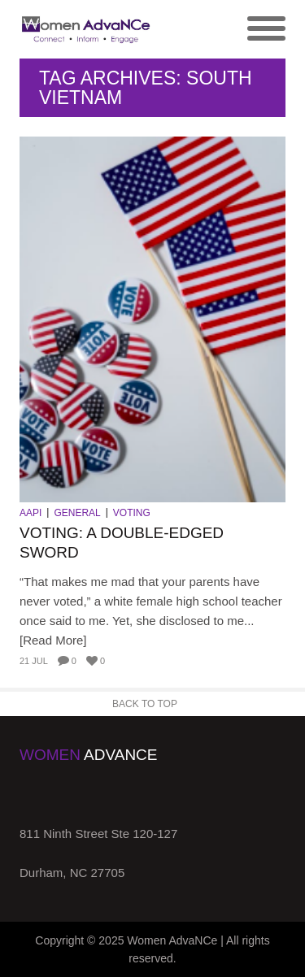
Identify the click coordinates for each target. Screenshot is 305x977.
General (77, 513)
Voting (131, 513)
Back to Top (144, 704)
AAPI (30, 513)
